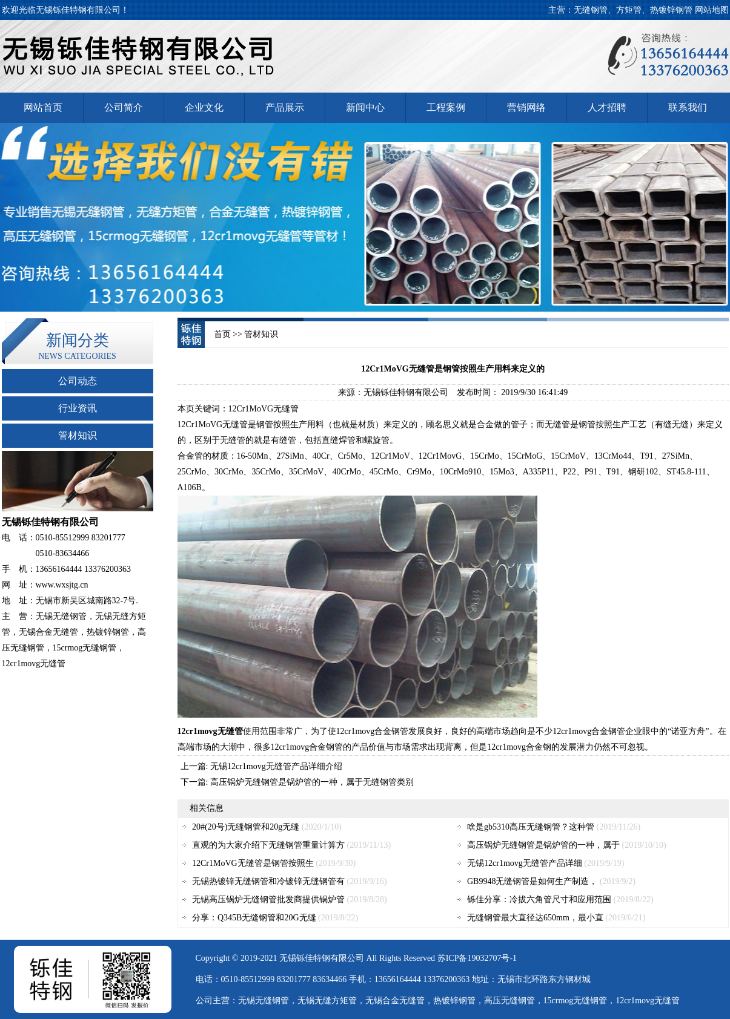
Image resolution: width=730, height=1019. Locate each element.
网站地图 (712, 10)
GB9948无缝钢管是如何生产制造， (532, 881)
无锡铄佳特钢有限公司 (405, 392)
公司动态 (77, 381)
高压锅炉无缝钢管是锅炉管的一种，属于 (543, 845)
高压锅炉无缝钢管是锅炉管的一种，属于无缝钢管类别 (312, 782)
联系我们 (687, 107)
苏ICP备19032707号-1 (477, 958)
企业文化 (204, 107)
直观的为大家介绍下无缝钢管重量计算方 (268, 845)
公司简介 (123, 107)
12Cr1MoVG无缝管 (213, 424)
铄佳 (304, 958)
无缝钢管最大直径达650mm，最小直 (535, 917)
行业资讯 (77, 408)
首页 (222, 334)
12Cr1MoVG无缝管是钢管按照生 (253, 863)
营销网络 (526, 107)
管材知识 (77, 435)
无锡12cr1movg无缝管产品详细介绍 (276, 766)
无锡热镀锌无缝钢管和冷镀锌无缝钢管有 (268, 881)
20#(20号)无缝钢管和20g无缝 (245, 826)
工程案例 (445, 107)
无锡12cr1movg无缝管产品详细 (524, 863)
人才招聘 (607, 107)
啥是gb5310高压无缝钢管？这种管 (530, 826)
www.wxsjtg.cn (62, 584)
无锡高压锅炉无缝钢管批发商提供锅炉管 (268, 899)
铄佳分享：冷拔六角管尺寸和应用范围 (539, 899)
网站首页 (43, 107)
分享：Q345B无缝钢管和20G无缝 (254, 917)
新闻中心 (365, 107)
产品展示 (284, 107)
